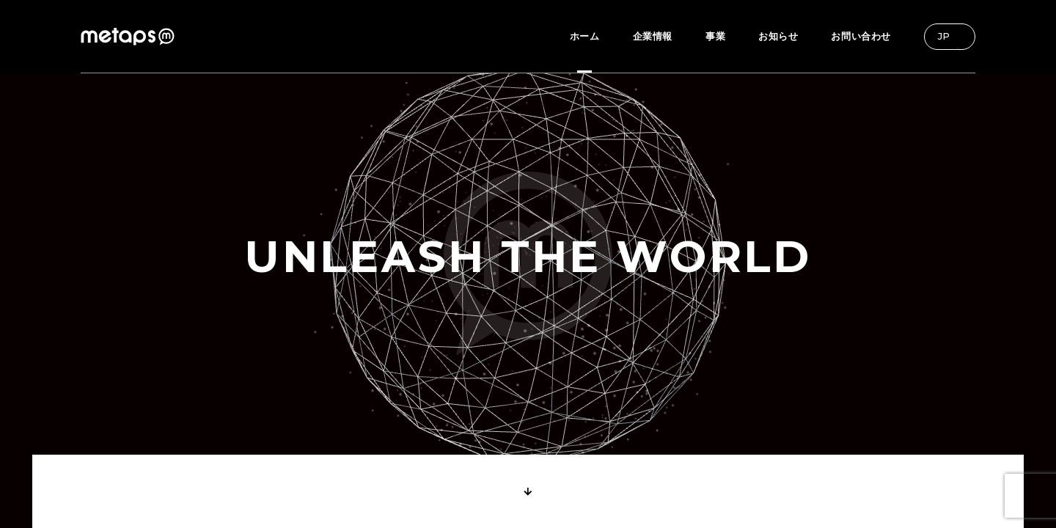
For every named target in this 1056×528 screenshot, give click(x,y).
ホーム (585, 36)
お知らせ (778, 36)
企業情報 (652, 36)
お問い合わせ (861, 36)
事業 (715, 36)
